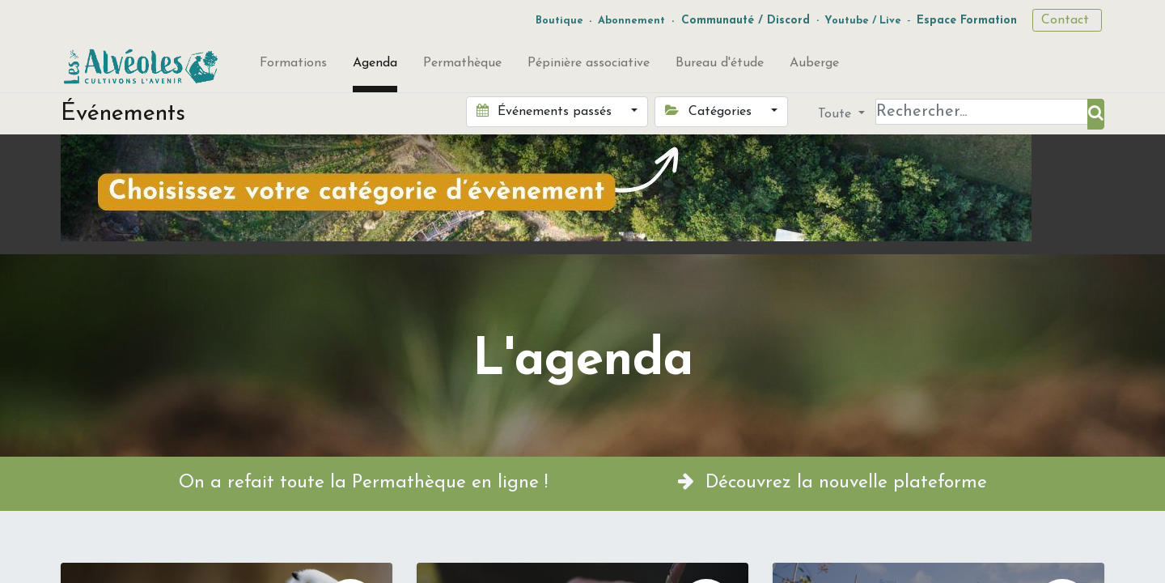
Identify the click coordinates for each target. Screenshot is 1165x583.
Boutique (559, 20)
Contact (1067, 20)
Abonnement (631, 20)
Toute (836, 114)
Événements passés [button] (546, 111)
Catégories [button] (710, 111)
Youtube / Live (862, 20)
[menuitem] (293, 66)
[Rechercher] (1095, 114)
